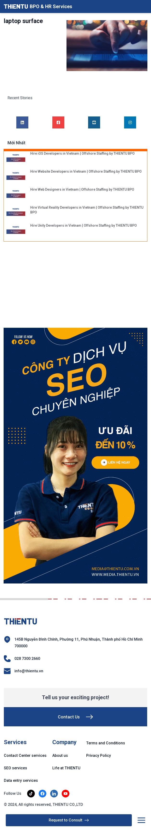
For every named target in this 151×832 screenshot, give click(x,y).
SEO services (15, 768)
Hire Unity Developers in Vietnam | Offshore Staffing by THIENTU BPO (83, 225)
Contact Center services (25, 755)
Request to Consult (69, 820)
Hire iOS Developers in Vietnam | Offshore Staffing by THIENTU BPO (82, 153)
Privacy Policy (98, 755)
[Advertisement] (42, 287)
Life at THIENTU (66, 768)
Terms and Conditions (105, 743)
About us (60, 755)
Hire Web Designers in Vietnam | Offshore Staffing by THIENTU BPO (82, 189)
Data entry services (21, 780)
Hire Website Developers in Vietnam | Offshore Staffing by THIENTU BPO (86, 171)
